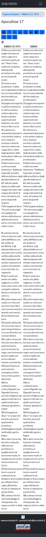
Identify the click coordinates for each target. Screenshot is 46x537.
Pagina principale (10, 14)
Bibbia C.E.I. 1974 (30, 14)
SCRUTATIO (9, 3)
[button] (23, 516)
